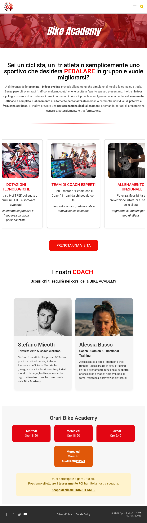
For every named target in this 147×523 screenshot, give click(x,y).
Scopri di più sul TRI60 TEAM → (74, 490)
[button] (134, 7)
